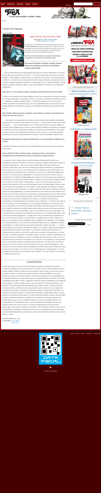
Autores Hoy (14, 322)
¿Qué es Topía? (74, 333)
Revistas (20, 4)
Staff (83, 333)
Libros (27, 4)
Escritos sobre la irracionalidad (83, 165)
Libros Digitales (15, 321)
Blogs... (35, 4)
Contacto (89, 333)
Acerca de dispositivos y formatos (45, 41)
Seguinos (97, 333)
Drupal (54, 371)
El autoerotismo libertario (83, 163)
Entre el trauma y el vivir (83, 91)
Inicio (3, 4)
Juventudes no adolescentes (83, 129)
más (97, 197)
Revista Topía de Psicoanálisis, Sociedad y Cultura (81, 211)
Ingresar (68, 5)
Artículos (10, 4)
